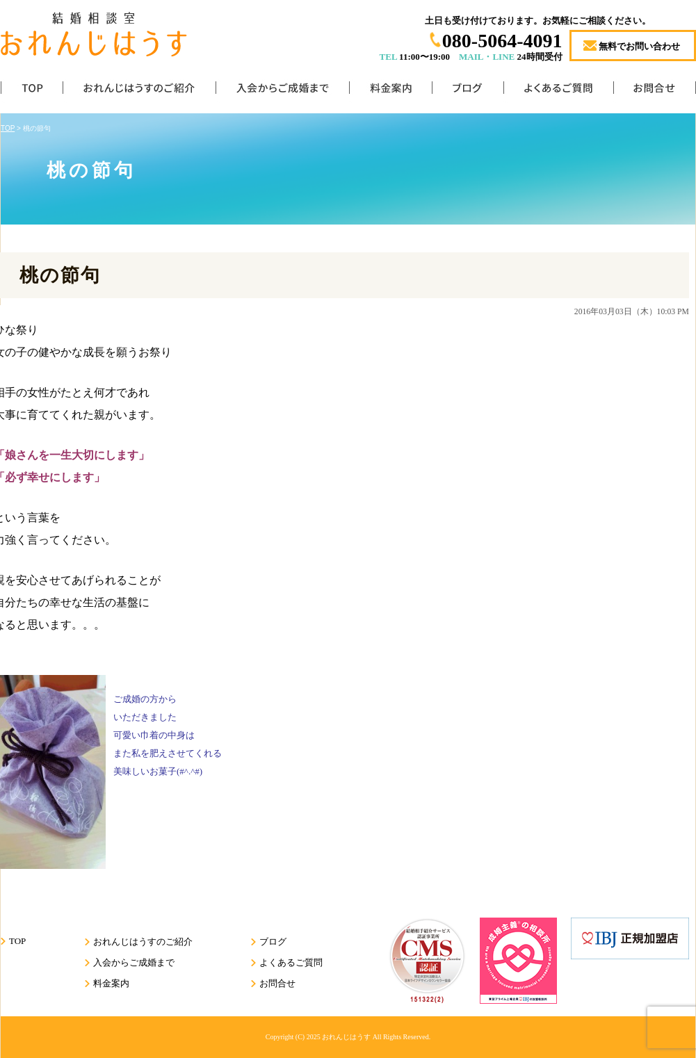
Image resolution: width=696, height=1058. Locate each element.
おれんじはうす (346, 1037)
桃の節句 (60, 275)
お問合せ (654, 91)
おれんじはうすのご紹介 (139, 91)
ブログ (467, 91)
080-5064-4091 (502, 40)
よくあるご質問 (558, 91)
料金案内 (390, 91)
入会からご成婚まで (282, 91)
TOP (32, 91)
